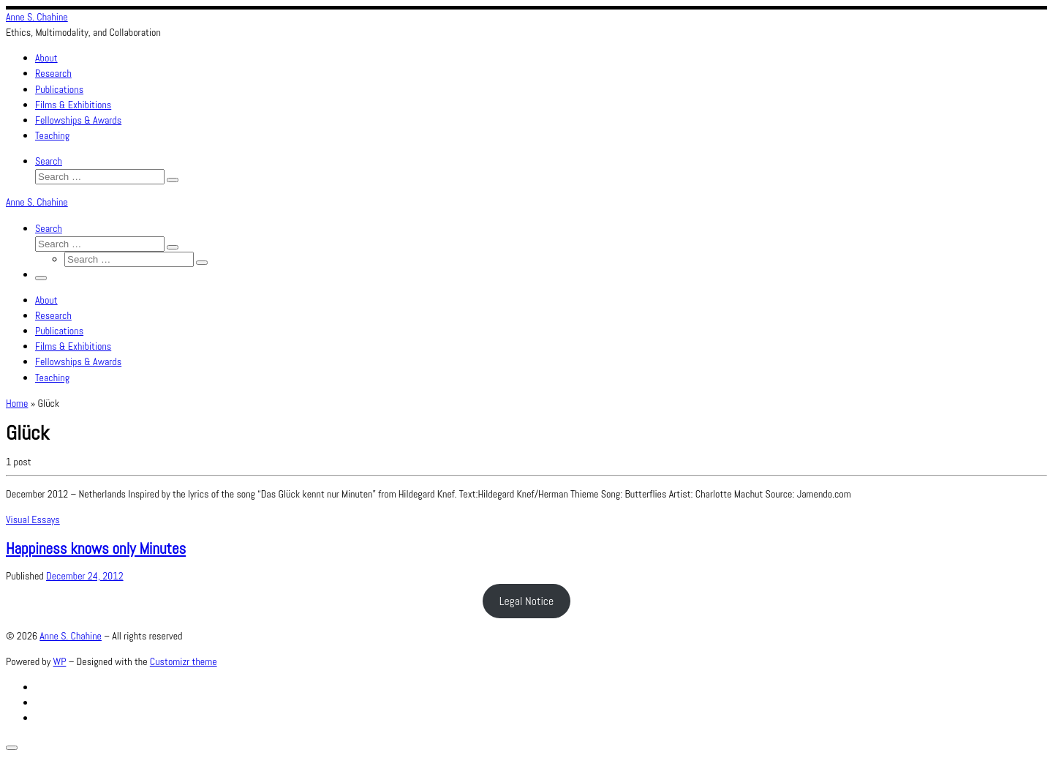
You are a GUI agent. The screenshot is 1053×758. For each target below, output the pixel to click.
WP (60, 661)
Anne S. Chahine (70, 635)
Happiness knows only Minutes (96, 548)
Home (17, 403)
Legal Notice (526, 601)
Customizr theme (183, 661)
